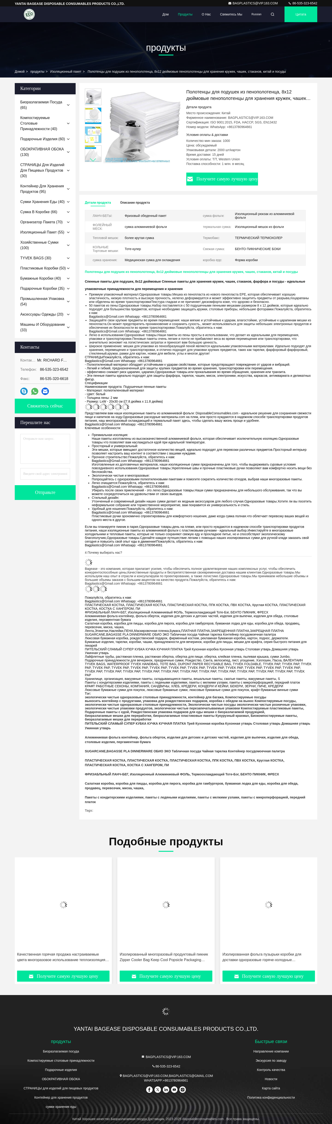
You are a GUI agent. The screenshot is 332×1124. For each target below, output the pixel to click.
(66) (38, 212)
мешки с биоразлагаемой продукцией (234, 712)
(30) (42, 170)
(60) (42, 139)
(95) (42, 189)
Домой (20, 71)
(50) (43, 268)
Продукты (185, 14)
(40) (38, 123)
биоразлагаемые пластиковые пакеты (184, 715)
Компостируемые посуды (245, 697)
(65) (41, 105)
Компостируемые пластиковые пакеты (272, 708)
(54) (42, 301)
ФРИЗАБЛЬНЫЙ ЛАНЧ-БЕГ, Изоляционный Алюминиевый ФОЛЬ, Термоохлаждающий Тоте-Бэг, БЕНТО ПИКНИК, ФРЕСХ (182, 774)
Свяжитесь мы (231, 14)
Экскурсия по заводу (271, 1060)
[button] (93, 160)
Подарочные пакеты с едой (107, 712)
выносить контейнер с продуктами (113, 701)
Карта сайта (271, 1088)
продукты (37, 71)
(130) (42, 152)
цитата (301, 14)
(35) (42, 288)
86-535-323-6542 (302, 3)
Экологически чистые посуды (212, 704)
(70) (41, 222)
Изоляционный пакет (65, 71)
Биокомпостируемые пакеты (274, 715)
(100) (39, 245)
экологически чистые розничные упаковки (271, 704)
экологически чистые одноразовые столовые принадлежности (135, 697)
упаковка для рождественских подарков (175, 701)
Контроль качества (271, 1070)
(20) (41, 314)
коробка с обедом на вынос (231, 701)
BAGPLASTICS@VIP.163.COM (253, 3)
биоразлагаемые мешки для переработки (118, 715)
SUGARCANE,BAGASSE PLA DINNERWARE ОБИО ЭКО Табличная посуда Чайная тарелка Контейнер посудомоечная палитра (185, 751)
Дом (166, 14)
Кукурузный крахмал (232, 715)
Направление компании (271, 1051)
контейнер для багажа (206, 697)
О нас (206, 14)
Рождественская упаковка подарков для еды (167, 712)
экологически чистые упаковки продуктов (118, 708)
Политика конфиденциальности (271, 1097)
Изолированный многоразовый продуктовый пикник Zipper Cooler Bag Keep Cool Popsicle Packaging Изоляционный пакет (164, 957)
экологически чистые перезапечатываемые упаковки (197, 708)
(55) (42, 232)
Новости (271, 1079)
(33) (42, 327)
